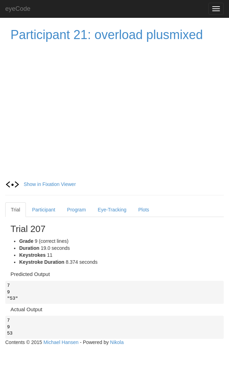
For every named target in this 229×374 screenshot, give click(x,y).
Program (76, 209)
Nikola (117, 342)
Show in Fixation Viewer (40, 184)
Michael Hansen (60, 342)
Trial (15, 209)
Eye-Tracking (112, 209)
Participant (43, 209)
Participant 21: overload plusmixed (106, 35)
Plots (143, 209)
